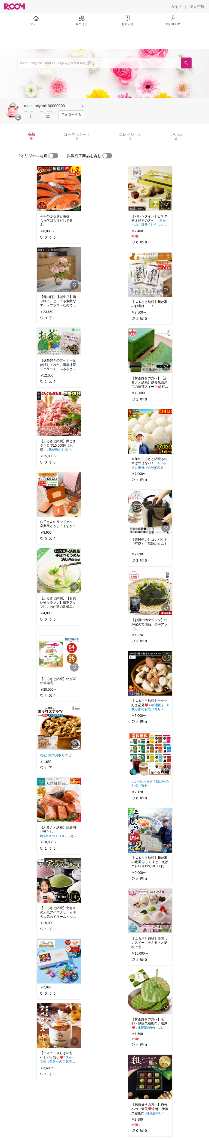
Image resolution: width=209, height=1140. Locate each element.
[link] (59, 188)
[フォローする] (71, 114)
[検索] (186, 63)
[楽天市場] (197, 6)
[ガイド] (176, 6)
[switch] (53, 155)
